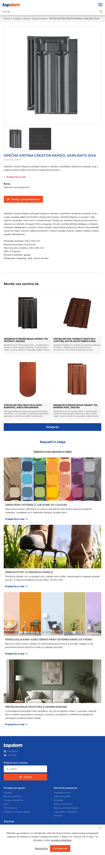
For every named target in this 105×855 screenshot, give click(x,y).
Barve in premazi (12, 796)
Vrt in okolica (10, 808)
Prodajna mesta (62, 793)
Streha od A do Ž (63, 804)
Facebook (11, 751)
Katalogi (58, 800)
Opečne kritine (39, 19)
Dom (6, 804)
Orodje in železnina (13, 800)
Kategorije (52, 427)
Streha (26, 19)
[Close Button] (99, 828)
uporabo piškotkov (61, 840)
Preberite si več (15, 176)
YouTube (10, 755)
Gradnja (17, 19)
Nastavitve (41, 848)
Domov (7, 19)
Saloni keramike (62, 796)
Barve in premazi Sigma (66, 808)
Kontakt (58, 815)
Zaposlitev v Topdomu (65, 812)
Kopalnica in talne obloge (17, 812)
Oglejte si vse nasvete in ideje (52, 451)
